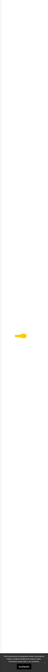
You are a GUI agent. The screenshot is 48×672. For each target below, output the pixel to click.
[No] (45, 662)
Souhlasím (24, 666)
